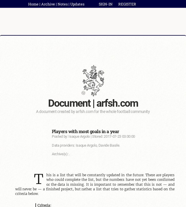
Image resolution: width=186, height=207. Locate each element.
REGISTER (127, 4)
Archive (48, 4)
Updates (77, 4)
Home (33, 4)
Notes (63, 4)
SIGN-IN (106, 4)
